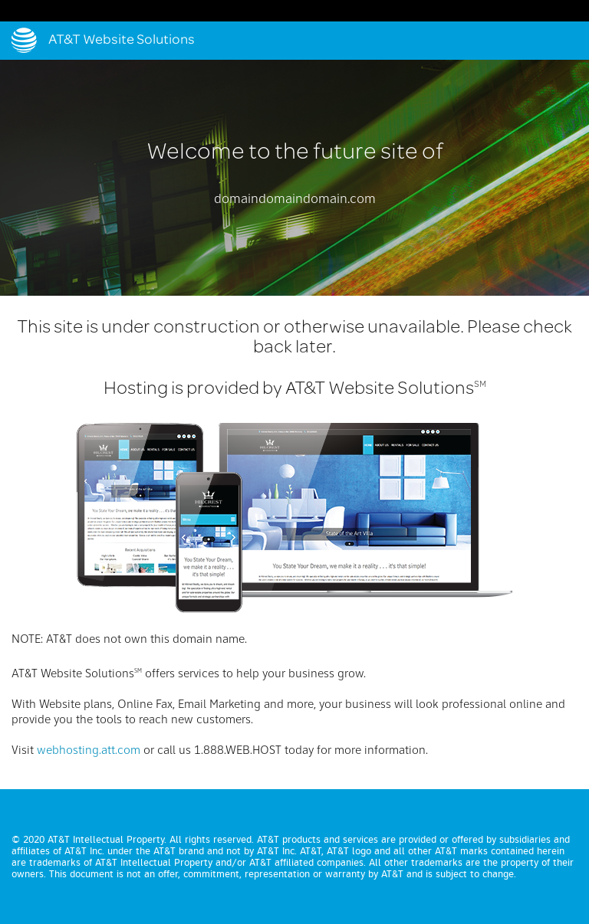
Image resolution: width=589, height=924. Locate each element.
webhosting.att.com (88, 751)
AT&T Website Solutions (121, 41)
